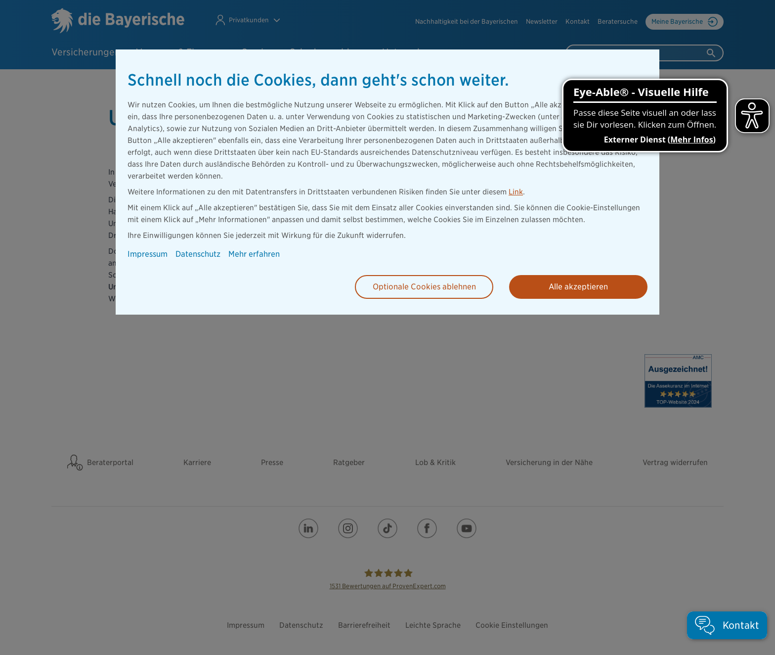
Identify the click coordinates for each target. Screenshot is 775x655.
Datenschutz (197, 254)
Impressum (148, 254)
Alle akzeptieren (578, 286)
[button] (727, 625)
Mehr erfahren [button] (254, 254)
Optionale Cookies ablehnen (424, 286)
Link (516, 191)
